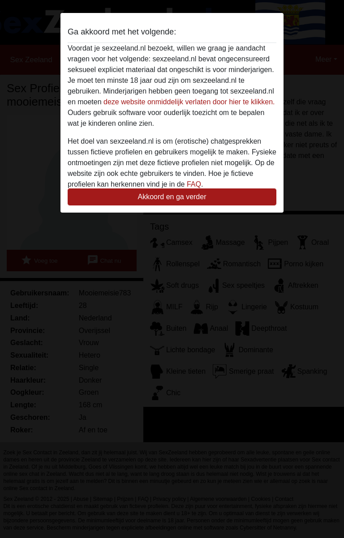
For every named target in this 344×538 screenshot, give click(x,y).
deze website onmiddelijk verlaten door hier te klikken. (189, 102)
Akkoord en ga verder (172, 197)
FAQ (194, 184)
